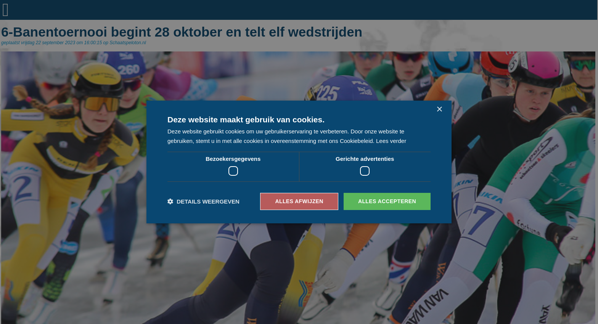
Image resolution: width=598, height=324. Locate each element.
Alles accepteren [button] (387, 201)
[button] (203, 201)
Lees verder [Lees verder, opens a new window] (391, 141)
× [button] (439, 109)
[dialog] (299, 162)
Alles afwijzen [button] (299, 201)
